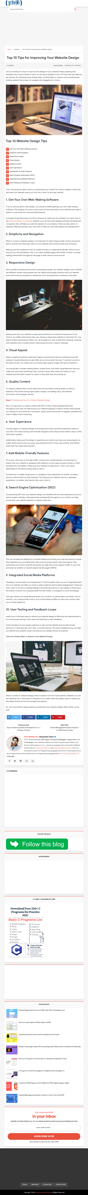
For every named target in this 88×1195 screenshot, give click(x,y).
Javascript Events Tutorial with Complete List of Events (39, 1034)
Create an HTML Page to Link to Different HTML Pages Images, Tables (44, 1083)
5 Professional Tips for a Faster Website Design (30, 400)
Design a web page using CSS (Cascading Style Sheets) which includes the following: (50, 1047)
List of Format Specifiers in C (69, 754)
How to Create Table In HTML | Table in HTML (35, 1022)
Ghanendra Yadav (46, 737)
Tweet (12, 717)
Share (27, 717)
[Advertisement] (44, 28)
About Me (34, 1184)
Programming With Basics (43, 1192)
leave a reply (58, 65)
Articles (11, 65)
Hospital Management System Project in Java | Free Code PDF (41, 1095)
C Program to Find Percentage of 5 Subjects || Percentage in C (42, 1071)
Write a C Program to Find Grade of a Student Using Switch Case (43, 1059)
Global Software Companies (20, 221)
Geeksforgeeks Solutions (62, 748)
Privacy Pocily (60, 1184)
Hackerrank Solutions (42, 748)
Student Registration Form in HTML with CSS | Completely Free (42, 1010)
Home (25, 1184)
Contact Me (47, 1184)
